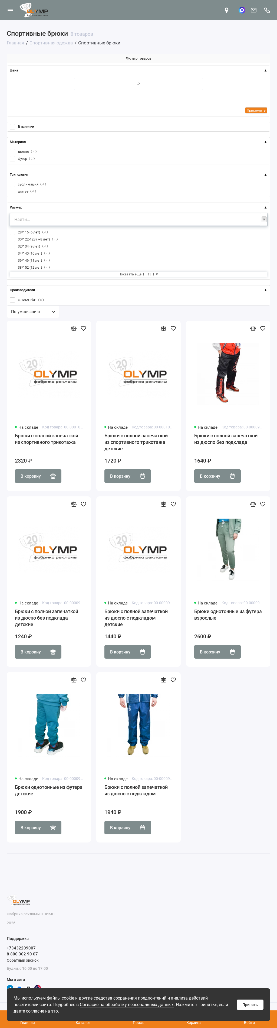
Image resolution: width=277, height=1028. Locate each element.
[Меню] (10, 10)
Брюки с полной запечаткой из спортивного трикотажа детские (136, 442)
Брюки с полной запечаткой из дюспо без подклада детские (46, 618)
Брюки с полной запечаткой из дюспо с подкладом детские (136, 618)
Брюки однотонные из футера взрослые (228, 615)
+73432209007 (21, 948)
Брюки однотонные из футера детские (49, 790)
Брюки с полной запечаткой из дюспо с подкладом (136, 790)
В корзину (38, 476)
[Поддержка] (267, 10)
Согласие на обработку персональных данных (127, 1004)
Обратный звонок (23, 960)
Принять (250, 1005)
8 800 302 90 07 (22, 954)
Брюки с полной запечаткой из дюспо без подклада (226, 439)
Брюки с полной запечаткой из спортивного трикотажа (46, 439)
